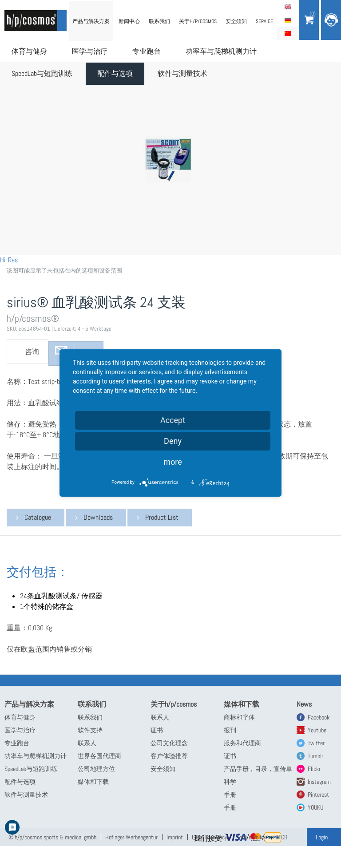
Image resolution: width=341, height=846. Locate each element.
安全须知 (236, 21)
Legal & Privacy (209, 837)
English (288, 6)
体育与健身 (29, 51)
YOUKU (315, 807)
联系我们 (159, 21)
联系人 (87, 743)
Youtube (317, 730)
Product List (161, 517)
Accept (172, 420)
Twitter (316, 743)
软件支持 (90, 730)
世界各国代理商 (99, 756)
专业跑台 (146, 51)
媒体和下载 (93, 782)
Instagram (319, 782)
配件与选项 (115, 73)
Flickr (314, 769)
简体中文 (288, 33)
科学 (230, 782)
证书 (157, 730)
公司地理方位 (96, 769)
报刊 (230, 730)
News (304, 704)
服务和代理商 (242, 743)
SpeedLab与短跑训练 (42, 73)
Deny (173, 441)
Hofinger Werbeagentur (131, 837)
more (172, 461)
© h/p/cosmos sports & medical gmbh (52, 837)
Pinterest (318, 795)
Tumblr (315, 756)
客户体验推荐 (169, 756)
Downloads (98, 517)
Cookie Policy (251, 837)
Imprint (175, 837)
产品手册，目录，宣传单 (258, 769)
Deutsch (288, 20)
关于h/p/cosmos (198, 21)
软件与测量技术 (182, 73)
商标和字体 (239, 717)
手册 (230, 795)
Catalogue (37, 517)
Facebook (318, 717)
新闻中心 (129, 21)
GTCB (281, 837)
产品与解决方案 (91, 21)
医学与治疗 (89, 51)
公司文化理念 (169, 743)
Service (264, 21)
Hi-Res (9, 260)
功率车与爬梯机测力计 (221, 51)
